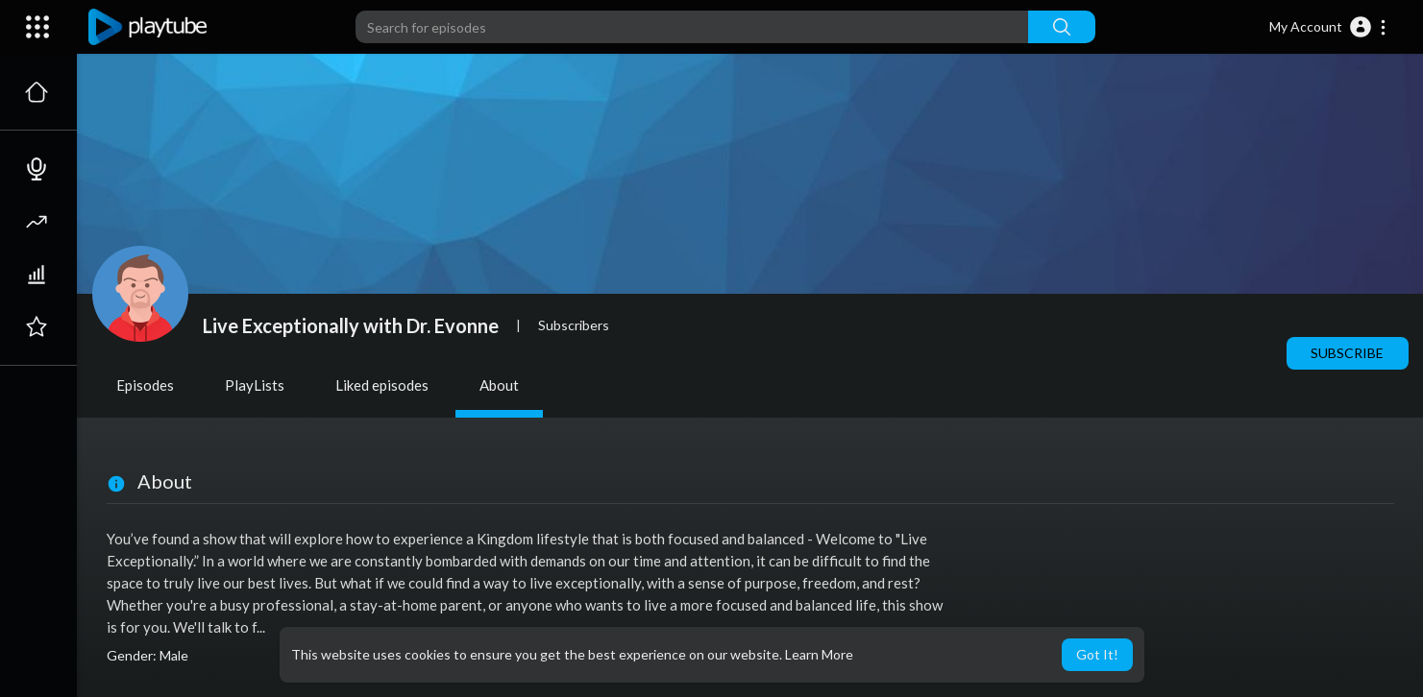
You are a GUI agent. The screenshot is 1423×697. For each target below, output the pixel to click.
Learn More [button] (819, 654)
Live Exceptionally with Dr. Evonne (351, 325)
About (499, 385)
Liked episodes (382, 385)
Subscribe (1347, 353)
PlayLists (254, 385)
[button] (1328, 27)
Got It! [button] (1097, 654)
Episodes (145, 385)
